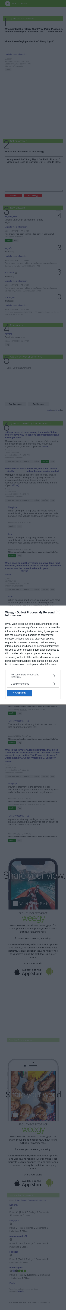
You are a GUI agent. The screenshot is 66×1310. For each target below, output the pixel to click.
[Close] (59, 612)
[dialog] (33, 655)
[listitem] (33, 675)
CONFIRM (19, 693)
